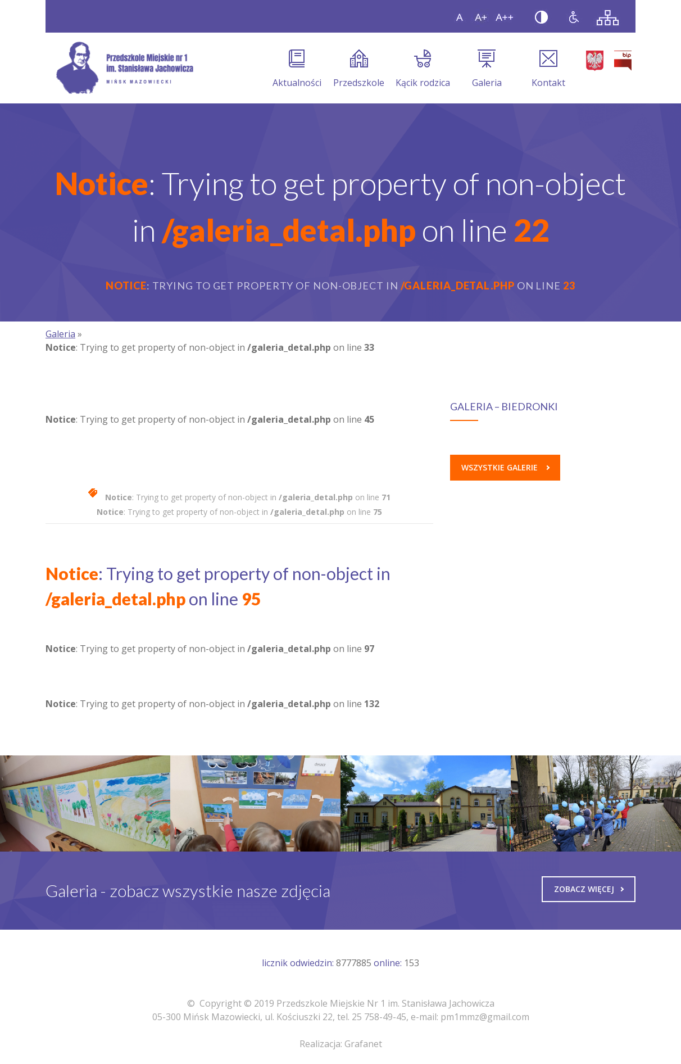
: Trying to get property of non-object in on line (248, 497)
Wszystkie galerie (505, 467)
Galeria (487, 69)
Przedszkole (358, 69)
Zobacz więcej (589, 889)
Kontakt (548, 69)
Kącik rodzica (423, 69)
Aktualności (297, 69)
